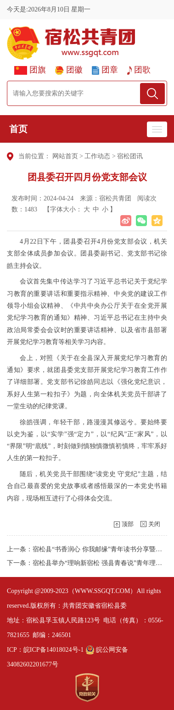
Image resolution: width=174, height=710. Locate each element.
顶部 (128, 524)
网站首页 (65, 156)
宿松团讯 (130, 156)
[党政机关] (87, 687)
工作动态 (97, 156)
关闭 (154, 524)
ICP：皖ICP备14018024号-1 (45, 649)
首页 (18, 129)
